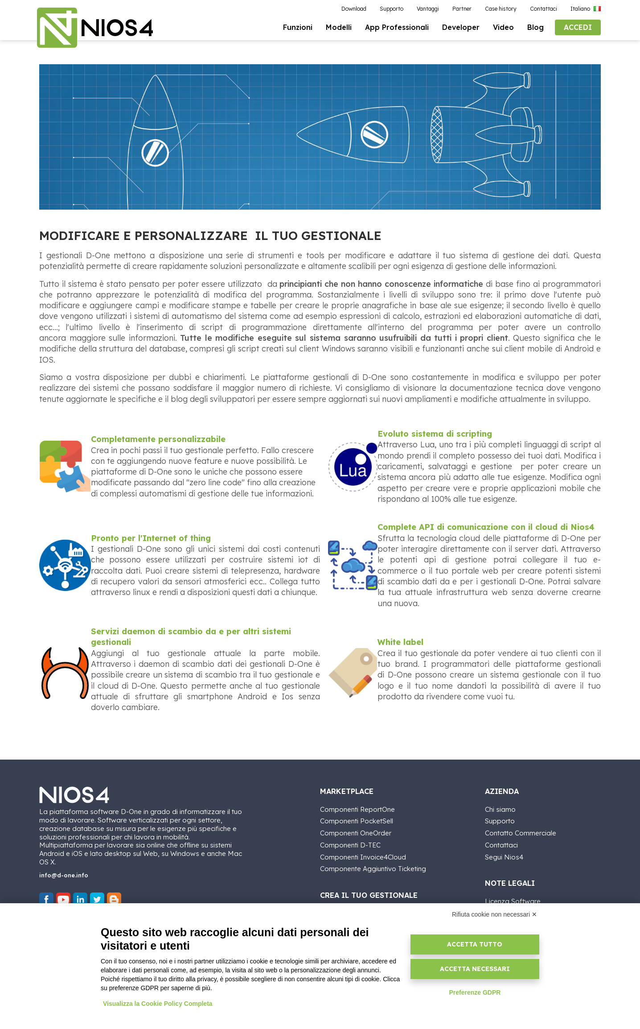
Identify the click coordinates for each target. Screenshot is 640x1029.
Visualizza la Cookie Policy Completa (158, 1003)
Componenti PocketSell (356, 821)
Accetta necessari (475, 969)
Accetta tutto (474, 944)
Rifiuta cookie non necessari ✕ (494, 914)
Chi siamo (500, 809)
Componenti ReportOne (357, 809)
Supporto (500, 821)
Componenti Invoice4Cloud (363, 857)
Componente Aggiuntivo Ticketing (373, 869)
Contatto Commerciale (520, 833)
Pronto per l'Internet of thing (151, 540)
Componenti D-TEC (350, 845)
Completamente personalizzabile (158, 442)
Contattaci (501, 845)
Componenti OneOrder (355, 833)
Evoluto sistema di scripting (434, 436)
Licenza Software (513, 901)
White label (400, 645)
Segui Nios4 (504, 857)
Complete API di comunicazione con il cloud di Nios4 (486, 530)
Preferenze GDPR (475, 992)
